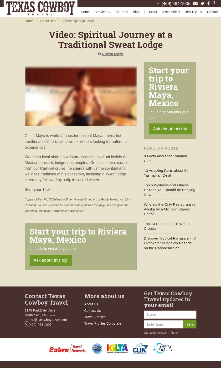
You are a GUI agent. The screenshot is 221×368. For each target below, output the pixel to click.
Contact (213, 12)
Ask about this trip (51, 260)
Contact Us (92, 310)
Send (190, 324)
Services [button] (102, 12)
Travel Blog (48, 21)
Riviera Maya (112, 54)
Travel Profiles (95, 317)
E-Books (150, 12)
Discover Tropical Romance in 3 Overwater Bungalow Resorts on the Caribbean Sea (170, 243)
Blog (136, 12)
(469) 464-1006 (175, 3)
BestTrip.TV (193, 12)
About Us (91, 304)
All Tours (121, 12)
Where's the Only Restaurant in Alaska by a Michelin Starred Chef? (169, 209)
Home (85, 12)
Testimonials (171, 12)
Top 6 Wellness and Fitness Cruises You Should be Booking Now (169, 190)
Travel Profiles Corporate (102, 323)
